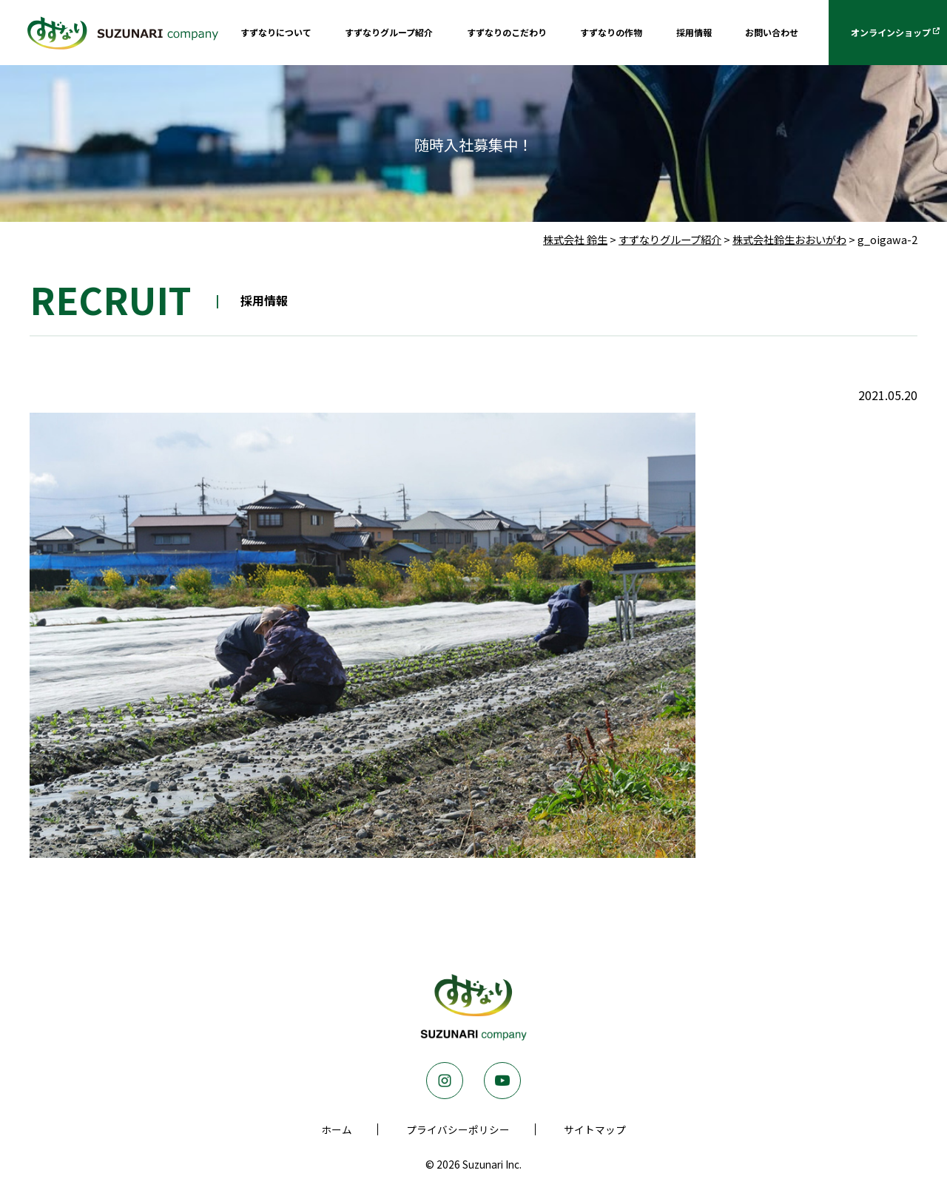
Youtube (502, 1080)
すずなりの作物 (611, 32)
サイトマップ (595, 1129)
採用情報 (694, 32)
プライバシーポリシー (458, 1129)
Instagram (444, 1080)
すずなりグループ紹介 (389, 32)
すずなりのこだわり (507, 32)
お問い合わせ (771, 32)
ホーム (336, 1129)
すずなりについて (275, 32)
